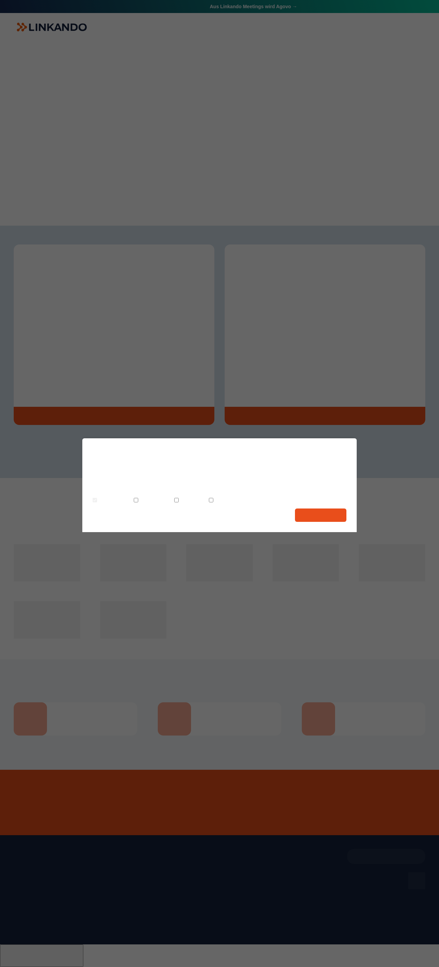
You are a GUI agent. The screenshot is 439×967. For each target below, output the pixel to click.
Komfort (187, 501)
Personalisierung (233, 501)
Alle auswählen (320, 515)
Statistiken (150, 501)
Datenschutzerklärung (229, 490)
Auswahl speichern (265, 515)
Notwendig (109, 501)
